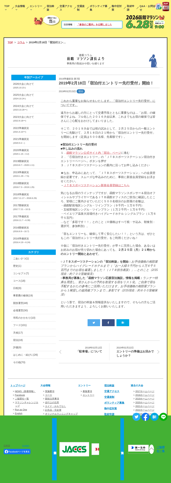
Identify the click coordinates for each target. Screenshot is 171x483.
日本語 (7, 445)
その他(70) (19, 363)
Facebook (20, 395)
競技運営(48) (21, 303)
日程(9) (17, 289)
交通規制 (81, 8)
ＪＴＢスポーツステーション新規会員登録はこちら (97, 185)
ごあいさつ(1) (21, 259)
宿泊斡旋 (50, 8)
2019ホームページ (144, 399)
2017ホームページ (144, 392)
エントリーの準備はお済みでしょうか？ (135, 351)
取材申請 (130, 8)
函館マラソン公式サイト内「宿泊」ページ (93, 152)
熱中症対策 (117, 8)
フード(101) (20, 326)
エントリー (36, 6)
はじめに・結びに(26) (26, 356)
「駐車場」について (82, 349)
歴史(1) (17, 266)
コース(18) (19, 281)
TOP (7, 6)
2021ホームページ (144, 406)
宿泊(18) (18, 341)
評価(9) (17, 348)
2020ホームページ (144, 403)
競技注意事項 (52, 399)
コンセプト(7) (21, 274)
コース (48, 395)
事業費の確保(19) (23, 296)
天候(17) (18, 333)
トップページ (18, 386)
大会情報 (20, 6)
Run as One (21, 409)
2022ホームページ (144, 410)
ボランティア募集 (98, 8)
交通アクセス (66, 8)
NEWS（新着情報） (25, 392)
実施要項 (49, 392)
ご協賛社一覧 (22, 399)
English (18, 413)
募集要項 (87, 392)
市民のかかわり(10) (25, 318)
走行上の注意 (52, 403)
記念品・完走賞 (53, 410)
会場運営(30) (21, 311)
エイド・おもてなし (55, 406)
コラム (21, 42)
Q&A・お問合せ (147, 8)
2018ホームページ (144, 395)
